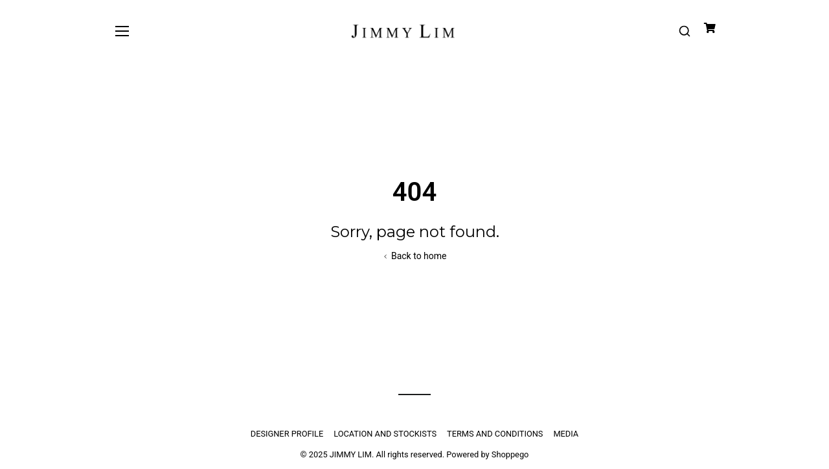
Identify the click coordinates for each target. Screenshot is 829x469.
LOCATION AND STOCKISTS (385, 434)
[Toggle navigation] (122, 31)
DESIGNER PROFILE (287, 434)
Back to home (414, 256)
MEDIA (565, 434)
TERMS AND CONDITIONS (495, 434)
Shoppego (510, 454)
